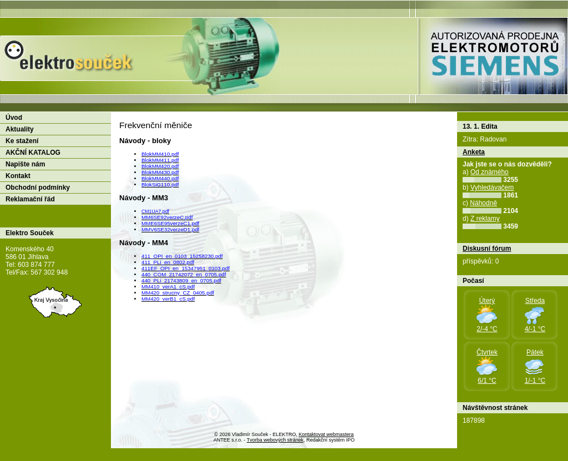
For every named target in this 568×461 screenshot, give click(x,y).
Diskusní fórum (487, 248)
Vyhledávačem (492, 187)
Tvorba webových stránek (275, 440)
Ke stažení (22, 141)
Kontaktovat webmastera (326, 434)
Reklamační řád (30, 199)
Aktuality (20, 129)
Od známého (489, 172)
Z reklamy (485, 218)
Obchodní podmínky (38, 187)
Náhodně (483, 203)
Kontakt (18, 176)
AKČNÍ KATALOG (33, 152)
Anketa (474, 152)
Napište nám (25, 164)
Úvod (14, 117)
